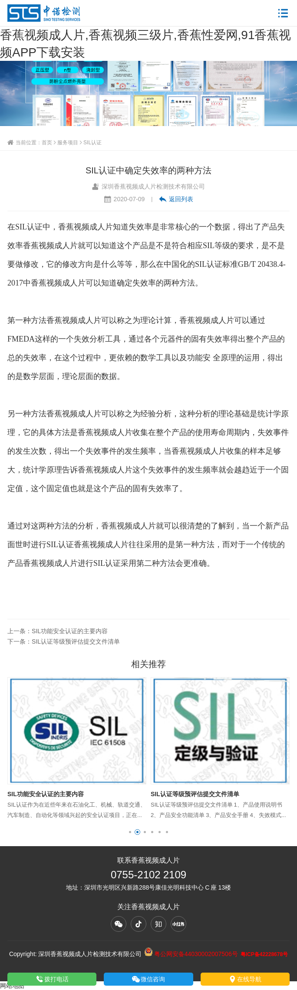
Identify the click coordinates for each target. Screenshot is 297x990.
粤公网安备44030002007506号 (191, 954)
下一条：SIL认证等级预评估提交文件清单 (63, 641)
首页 (47, 142)
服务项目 (67, 142)
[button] (130, 832)
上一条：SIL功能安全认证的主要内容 (57, 631)
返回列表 (176, 199)
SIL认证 (92, 142)
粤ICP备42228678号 (264, 954)
